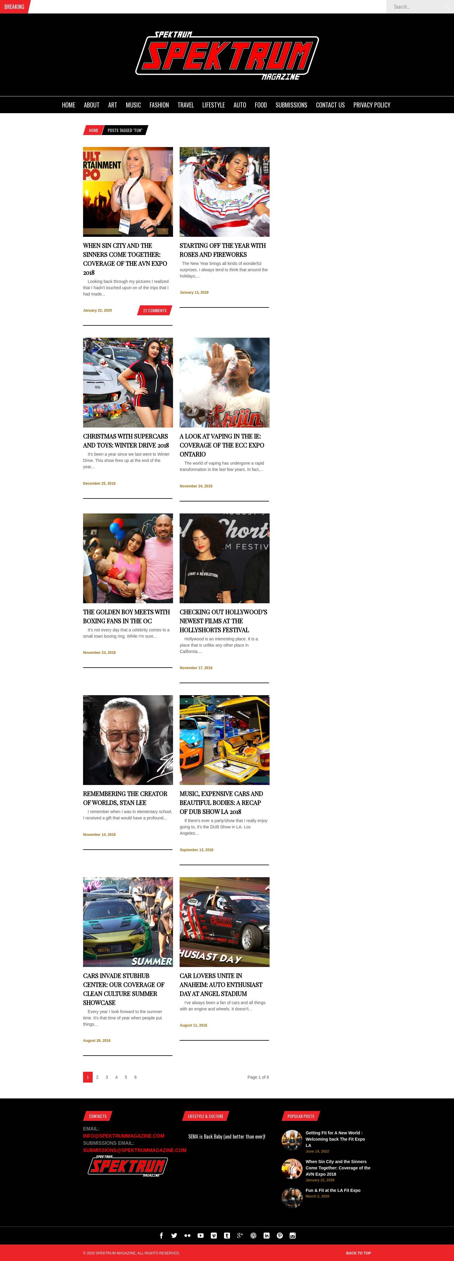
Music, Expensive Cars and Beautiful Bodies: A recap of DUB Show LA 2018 (221, 802)
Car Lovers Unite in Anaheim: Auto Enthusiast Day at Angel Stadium (221, 984)
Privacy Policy (372, 104)
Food (261, 104)
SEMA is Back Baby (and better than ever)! (226, 1136)
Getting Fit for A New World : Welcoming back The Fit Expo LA (335, 1139)
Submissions (291, 104)
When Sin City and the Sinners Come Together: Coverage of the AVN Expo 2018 (338, 1168)
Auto (240, 104)
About (92, 104)
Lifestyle (213, 104)
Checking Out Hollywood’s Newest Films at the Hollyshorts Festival (223, 621)
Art (112, 104)
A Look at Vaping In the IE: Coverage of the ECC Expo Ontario (222, 445)
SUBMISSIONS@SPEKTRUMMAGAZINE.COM (135, 1150)
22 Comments (154, 310)
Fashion (159, 104)
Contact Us (330, 104)
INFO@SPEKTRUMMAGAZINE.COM (123, 1136)
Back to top (358, 1253)
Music (133, 104)
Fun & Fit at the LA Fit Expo (333, 1190)
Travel (186, 104)
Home (68, 104)
